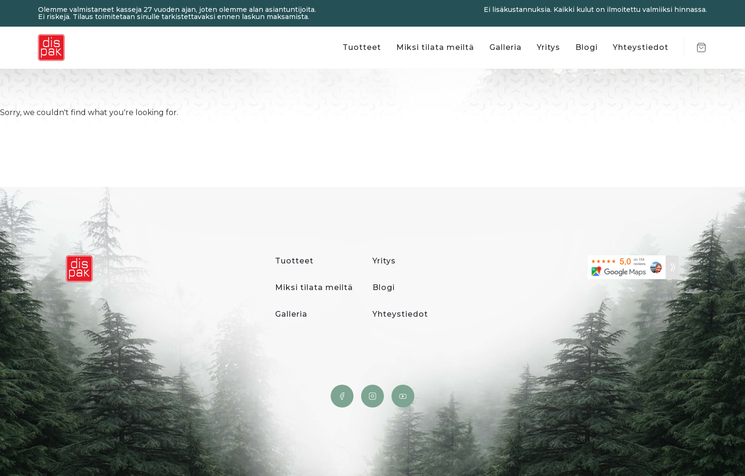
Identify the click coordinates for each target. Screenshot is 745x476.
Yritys (548, 47)
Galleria (505, 47)
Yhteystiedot (641, 47)
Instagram (372, 396)
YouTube (403, 396)
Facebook (342, 396)
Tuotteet (362, 47)
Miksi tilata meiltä (435, 47)
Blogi (586, 47)
